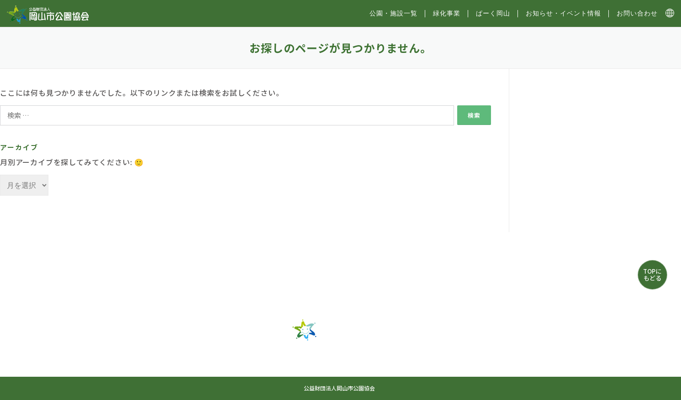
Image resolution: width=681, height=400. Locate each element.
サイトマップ (297, 371)
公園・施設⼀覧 (393, 13)
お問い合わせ (637, 13)
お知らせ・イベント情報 (563, 13)
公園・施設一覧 (264, 354)
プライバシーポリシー (432, 371)
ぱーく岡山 (493, 13)
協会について (358, 371)
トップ (208, 354)
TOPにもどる (652, 274)
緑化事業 (446, 13)
